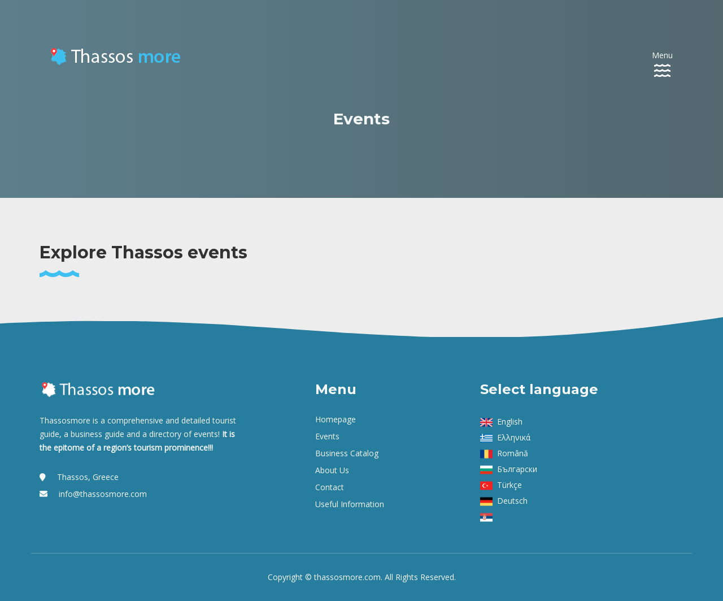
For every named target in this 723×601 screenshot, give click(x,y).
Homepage (335, 419)
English (509, 421)
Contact (329, 487)
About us (332, 470)
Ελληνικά (513, 437)
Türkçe (509, 484)
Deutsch (512, 500)
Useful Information (349, 504)
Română (512, 453)
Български (517, 469)
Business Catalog (346, 453)
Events (327, 436)
